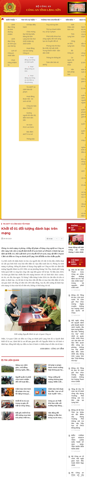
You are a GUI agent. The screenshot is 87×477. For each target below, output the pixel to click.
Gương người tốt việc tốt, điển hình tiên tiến (29, 116)
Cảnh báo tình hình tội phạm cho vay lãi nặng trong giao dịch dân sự (23, 391)
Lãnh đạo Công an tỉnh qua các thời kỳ (12, 42)
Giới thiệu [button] (10, 20)
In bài (49, 239)
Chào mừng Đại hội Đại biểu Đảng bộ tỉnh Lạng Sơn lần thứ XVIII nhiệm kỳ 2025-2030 (29, 38)
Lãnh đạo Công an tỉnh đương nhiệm (11, 29)
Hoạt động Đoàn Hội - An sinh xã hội (28, 98)
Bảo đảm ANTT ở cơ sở (28, 133)
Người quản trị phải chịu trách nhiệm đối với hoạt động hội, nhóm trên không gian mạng (23, 379)
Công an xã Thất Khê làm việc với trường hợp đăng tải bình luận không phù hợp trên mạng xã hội (56, 403)
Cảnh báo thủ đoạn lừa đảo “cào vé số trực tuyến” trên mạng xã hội (55, 391)
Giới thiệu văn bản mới (71, 27)
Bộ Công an (71, 51)
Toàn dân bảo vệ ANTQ (51, 63)
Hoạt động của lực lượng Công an (28, 50)
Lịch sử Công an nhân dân (12, 53)
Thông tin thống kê (53, 57)
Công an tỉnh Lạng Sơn (71, 43)
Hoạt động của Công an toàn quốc (30, 59)
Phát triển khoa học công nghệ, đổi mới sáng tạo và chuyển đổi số (52, 38)
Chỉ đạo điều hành (29, 26)
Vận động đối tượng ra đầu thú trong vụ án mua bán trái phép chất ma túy (55, 415)
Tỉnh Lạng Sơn (71, 35)
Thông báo (31, 139)
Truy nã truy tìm (52, 25)
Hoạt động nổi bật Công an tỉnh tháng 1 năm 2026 (76, 249)
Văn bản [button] (69, 20)
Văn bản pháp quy (71, 71)
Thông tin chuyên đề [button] (50, 20)
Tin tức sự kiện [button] (28, 20)
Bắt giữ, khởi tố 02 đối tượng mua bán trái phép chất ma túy (23, 415)
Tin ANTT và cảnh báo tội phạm (29, 89)
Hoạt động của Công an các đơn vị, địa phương (30, 79)
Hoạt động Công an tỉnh (29, 69)
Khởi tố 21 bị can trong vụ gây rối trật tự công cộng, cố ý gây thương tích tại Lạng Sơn (23, 403)
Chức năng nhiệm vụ (12, 62)
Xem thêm (81, 228)
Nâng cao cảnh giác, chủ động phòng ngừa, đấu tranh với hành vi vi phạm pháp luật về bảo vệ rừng (23, 367)
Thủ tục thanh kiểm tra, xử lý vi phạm (52, 30)
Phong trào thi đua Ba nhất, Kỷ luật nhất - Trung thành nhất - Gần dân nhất (51, 49)
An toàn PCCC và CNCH (28, 126)
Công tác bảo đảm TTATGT (29, 107)
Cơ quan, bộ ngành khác (71, 61)
